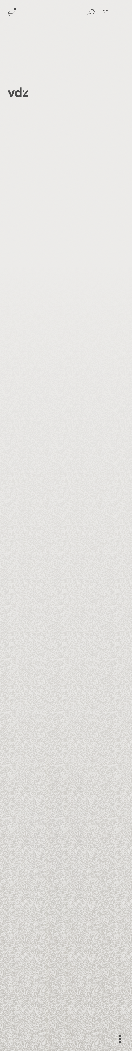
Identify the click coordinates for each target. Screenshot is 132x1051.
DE (105, 12)
